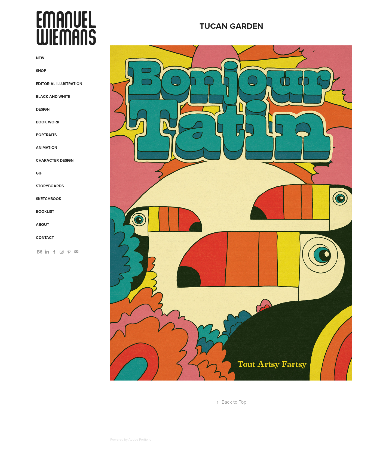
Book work (47, 122)
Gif (39, 173)
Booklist (45, 211)
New (40, 58)
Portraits (46, 135)
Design (43, 109)
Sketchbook (48, 198)
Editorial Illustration (59, 83)
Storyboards (50, 186)
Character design (55, 160)
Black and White (53, 96)
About (42, 224)
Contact (45, 237)
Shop (41, 70)
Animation (46, 147)
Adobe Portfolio (139, 439)
